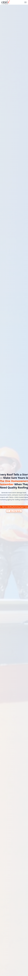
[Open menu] (25, 2)
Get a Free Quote (14, 511)
